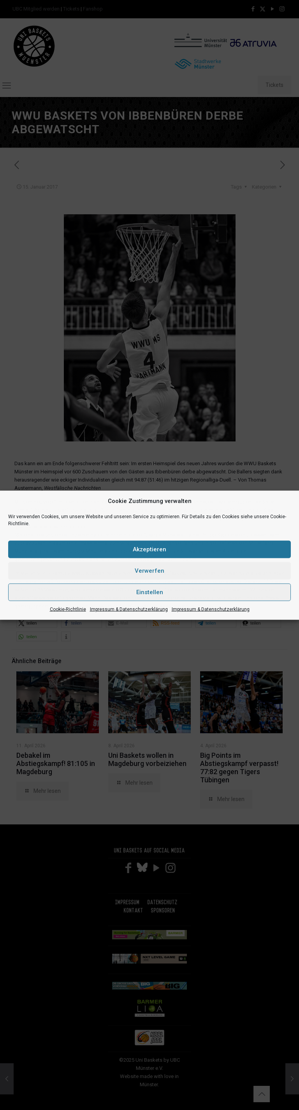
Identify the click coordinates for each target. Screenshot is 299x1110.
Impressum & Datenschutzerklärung (129, 609)
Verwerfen (149, 570)
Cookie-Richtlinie (68, 609)
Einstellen (149, 592)
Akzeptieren (149, 549)
